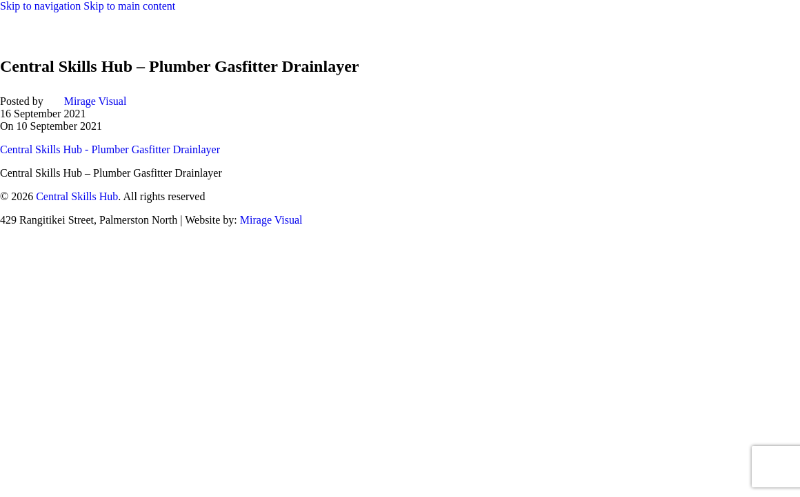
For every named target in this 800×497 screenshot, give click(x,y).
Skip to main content (129, 6)
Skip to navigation (41, 6)
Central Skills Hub (77, 196)
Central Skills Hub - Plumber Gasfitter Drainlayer (110, 149)
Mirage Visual (95, 101)
